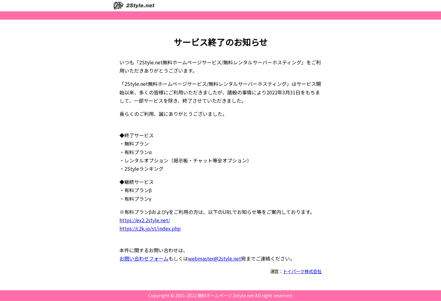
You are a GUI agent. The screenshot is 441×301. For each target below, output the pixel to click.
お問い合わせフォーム (143, 258)
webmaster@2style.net (214, 258)
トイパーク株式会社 (302, 271)
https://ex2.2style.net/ (144, 220)
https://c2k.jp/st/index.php (150, 228)
